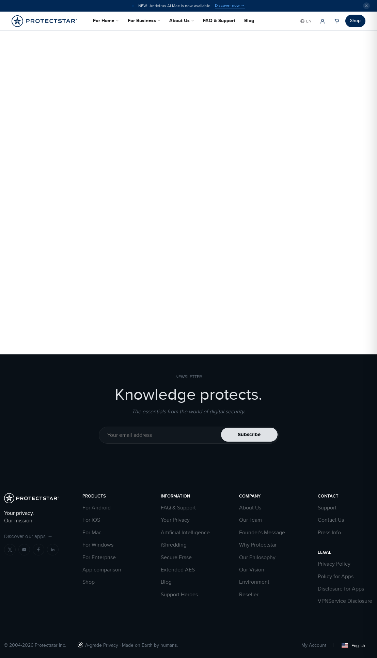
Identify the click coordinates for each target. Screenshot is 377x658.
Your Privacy (175, 520)
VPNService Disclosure (345, 601)
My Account (313, 645)
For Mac (91, 532)
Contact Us (331, 520)
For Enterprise (99, 557)
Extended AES (178, 569)
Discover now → (230, 5)
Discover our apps (28, 536)
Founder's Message (262, 532)
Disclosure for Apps (341, 589)
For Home (106, 20)
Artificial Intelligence (185, 532)
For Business (144, 20)
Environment (254, 582)
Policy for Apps (336, 576)
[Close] (366, 5)
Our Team (250, 520)
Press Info (329, 532)
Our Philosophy (257, 557)
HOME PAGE (270, 253)
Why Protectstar (258, 545)
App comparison (101, 569)
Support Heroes (179, 594)
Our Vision (251, 569)
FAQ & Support (219, 20)
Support (327, 507)
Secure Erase (176, 557)
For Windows (97, 545)
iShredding (174, 545)
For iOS (91, 520)
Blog (249, 20)
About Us (181, 20)
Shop (355, 21)
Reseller (248, 594)
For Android (96, 507)
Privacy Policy (334, 564)
